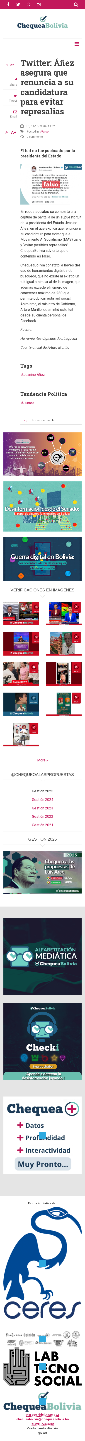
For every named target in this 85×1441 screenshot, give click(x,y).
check (10, 64)
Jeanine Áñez (34, 375)
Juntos (28, 403)
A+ (13, 132)
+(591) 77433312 (43, 1424)
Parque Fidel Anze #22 (42, 1414)
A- (6, 132)
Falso (45, 131)
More (41, 760)
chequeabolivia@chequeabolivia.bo (42, 1419)
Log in (26, 420)
